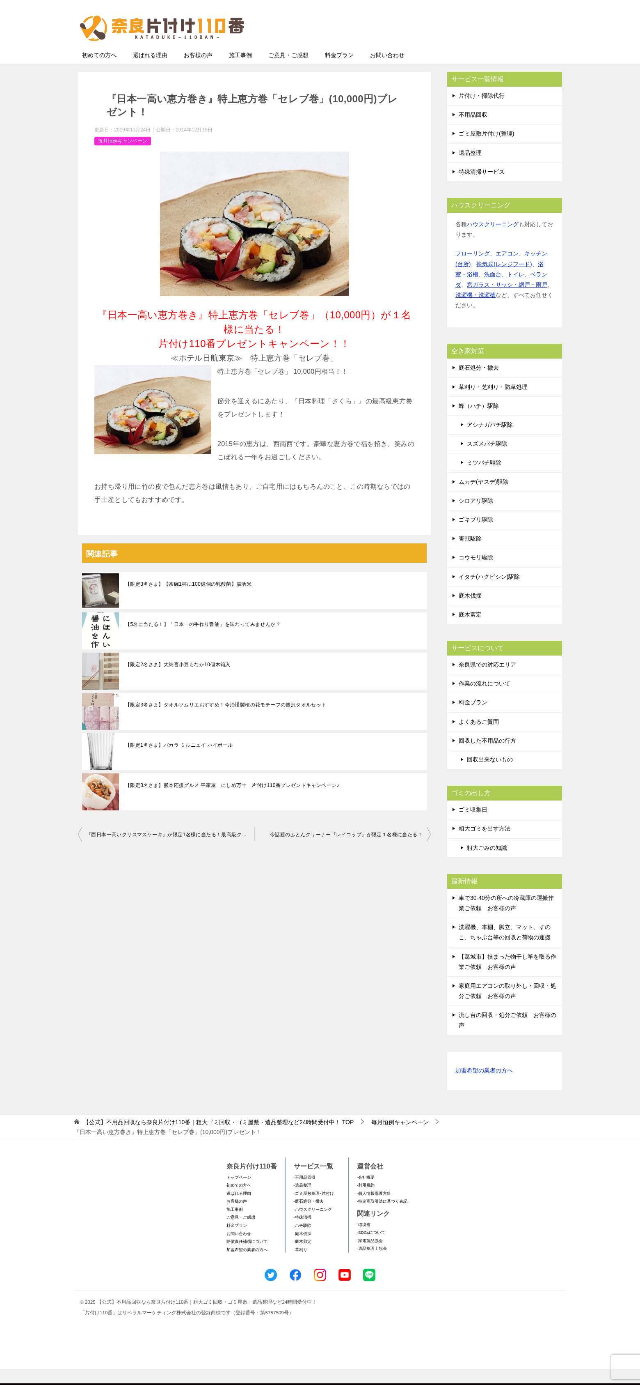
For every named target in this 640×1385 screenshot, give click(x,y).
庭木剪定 (470, 630)
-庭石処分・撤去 (309, 1217)
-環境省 (363, 1240)
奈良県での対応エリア (487, 680)
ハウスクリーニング (493, 240)
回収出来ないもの (490, 775)
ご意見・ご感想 (288, 71)
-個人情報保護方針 (374, 1209)
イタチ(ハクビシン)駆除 (489, 592)
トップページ (238, 1193)
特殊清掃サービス (482, 187)
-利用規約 (366, 1201)
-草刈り (300, 1265)
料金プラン (339, 71)
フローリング (472, 269)
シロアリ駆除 (476, 516)
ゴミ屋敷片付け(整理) (486, 149)
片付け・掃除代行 (482, 111)
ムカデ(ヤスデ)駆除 (483, 498)
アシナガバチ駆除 (490, 440)
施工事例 (240, 71)
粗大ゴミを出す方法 (484, 844)
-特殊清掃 (302, 1233)
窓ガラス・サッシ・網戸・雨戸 (507, 300)
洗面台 (492, 290)
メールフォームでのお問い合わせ (485, 48)
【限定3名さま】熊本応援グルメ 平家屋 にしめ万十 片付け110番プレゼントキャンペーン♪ (232, 801)
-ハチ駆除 (302, 1241)
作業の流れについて (484, 699)
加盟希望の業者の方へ (484, 1087)
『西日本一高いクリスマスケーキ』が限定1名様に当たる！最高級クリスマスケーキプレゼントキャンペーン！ (170, 851)
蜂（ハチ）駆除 (479, 422)
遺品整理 (470, 169)
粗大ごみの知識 (487, 863)
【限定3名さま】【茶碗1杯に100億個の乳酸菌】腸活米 (188, 600)
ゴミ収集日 (473, 825)
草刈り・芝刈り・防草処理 (493, 403)
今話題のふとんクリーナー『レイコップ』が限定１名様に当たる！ (346, 851)
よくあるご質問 (479, 737)
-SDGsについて (371, 1248)
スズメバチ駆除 (487, 459)
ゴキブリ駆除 (476, 535)
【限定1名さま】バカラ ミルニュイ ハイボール (179, 761)
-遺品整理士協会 (372, 1264)
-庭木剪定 (302, 1257)
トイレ (515, 290)
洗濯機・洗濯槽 (475, 311)
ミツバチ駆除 (484, 478)
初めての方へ (99, 71)
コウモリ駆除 (476, 573)
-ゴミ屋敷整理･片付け (314, 1209)
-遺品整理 (302, 1201)
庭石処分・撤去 (479, 383)
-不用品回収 (304, 1193)
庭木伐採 (470, 611)
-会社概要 (366, 1193)
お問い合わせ (387, 71)
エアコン (507, 269)
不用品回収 (473, 130)
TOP (218, 1138)
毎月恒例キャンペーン (122, 157)
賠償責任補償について (246, 1257)
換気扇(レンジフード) (504, 280)
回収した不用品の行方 (487, 756)
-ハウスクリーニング (313, 1225)
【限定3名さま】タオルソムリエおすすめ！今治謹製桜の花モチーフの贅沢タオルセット (226, 721)
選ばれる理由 (150, 71)
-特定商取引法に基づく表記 (382, 1217)
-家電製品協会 (370, 1256)
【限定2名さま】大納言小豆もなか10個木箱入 (178, 680)
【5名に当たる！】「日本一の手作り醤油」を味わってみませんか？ (203, 640)
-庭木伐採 (302, 1249)
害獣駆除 (470, 554)
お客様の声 (198, 71)
